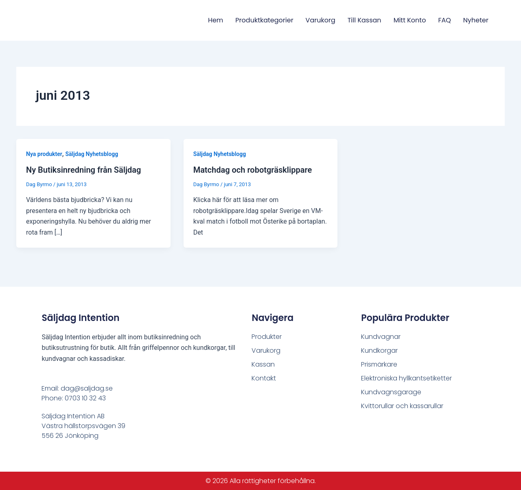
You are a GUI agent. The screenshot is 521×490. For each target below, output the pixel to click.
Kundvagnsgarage (391, 392)
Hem (215, 20)
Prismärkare (379, 364)
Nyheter (475, 20)
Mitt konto (410, 20)
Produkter (267, 336)
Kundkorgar (379, 350)
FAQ (444, 20)
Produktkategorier (264, 20)
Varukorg (320, 20)
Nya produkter (44, 154)
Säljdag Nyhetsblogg (92, 154)
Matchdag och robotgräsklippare (252, 170)
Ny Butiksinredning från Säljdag (83, 170)
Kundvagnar (381, 336)
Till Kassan (364, 20)
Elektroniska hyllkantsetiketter (406, 378)
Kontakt (264, 378)
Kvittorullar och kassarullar (402, 406)
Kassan (263, 364)
